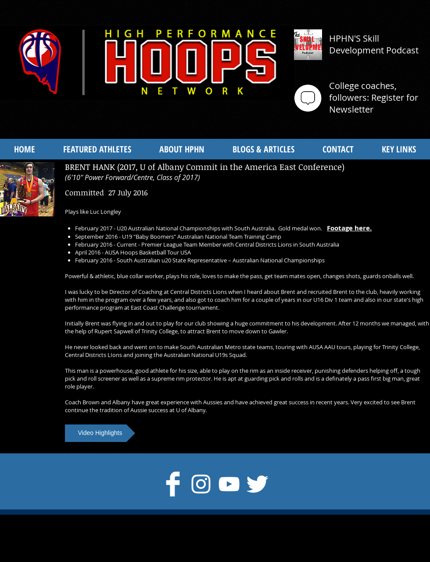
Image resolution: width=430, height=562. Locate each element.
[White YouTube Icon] (229, 484)
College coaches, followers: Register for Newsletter (373, 97)
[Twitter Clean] (257, 484)
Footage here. (349, 228)
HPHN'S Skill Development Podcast (374, 44)
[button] (100, 433)
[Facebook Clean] (173, 484)
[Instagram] (201, 484)
